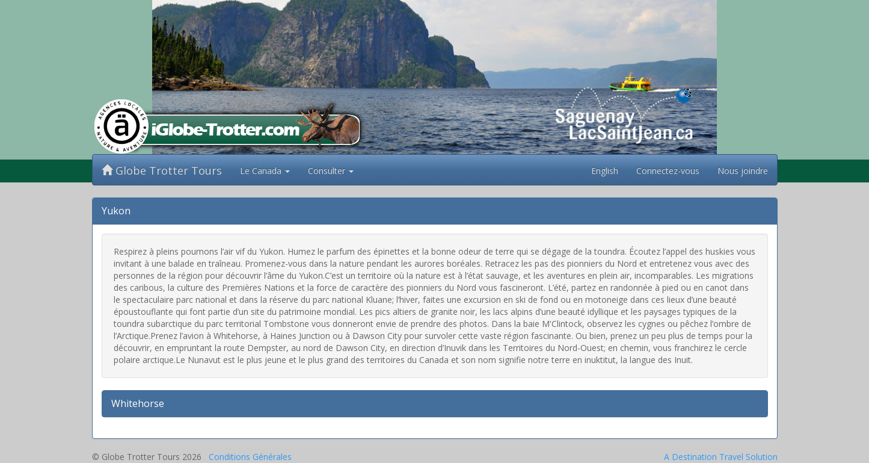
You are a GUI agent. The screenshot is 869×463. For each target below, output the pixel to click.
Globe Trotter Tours (162, 170)
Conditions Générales (250, 456)
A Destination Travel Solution (721, 456)
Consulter (331, 170)
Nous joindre (742, 170)
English (604, 170)
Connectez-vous (667, 170)
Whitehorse (137, 403)
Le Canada (265, 170)
